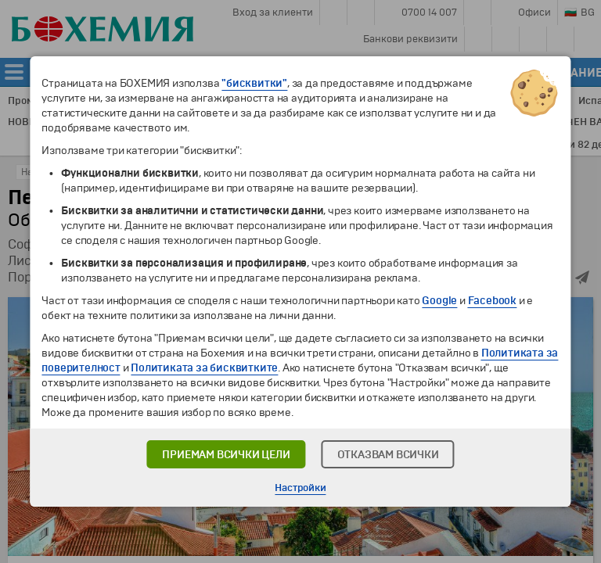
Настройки (300, 488)
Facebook (492, 300)
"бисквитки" (254, 83)
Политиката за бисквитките (204, 368)
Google (439, 300)
